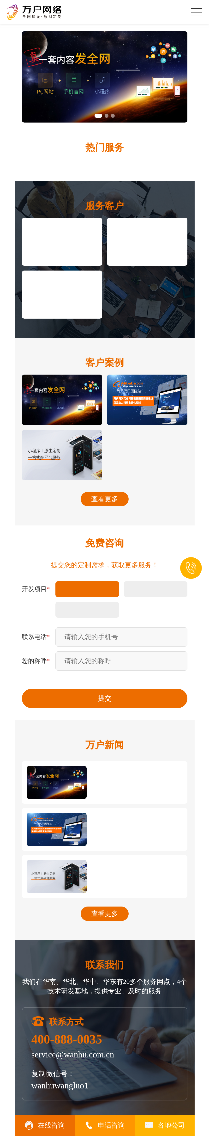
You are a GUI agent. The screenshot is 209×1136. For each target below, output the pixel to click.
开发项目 (36, 589)
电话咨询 (104, 1125)
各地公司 (164, 1125)
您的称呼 (36, 660)
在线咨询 (44, 1125)
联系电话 (36, 636)
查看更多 (104, 499)
